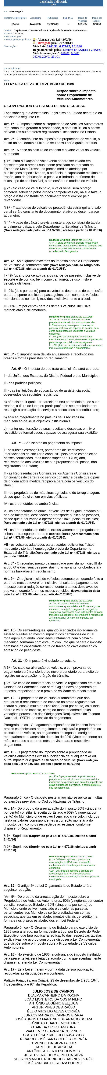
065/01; (75, 53)
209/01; (46, 56)
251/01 (55, 56)
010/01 (65, 53)
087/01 (37, 56)
